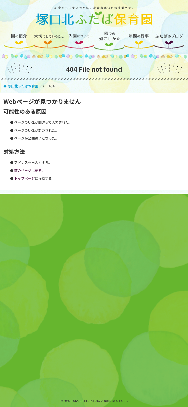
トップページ (24, 178)
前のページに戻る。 (29, 170)
